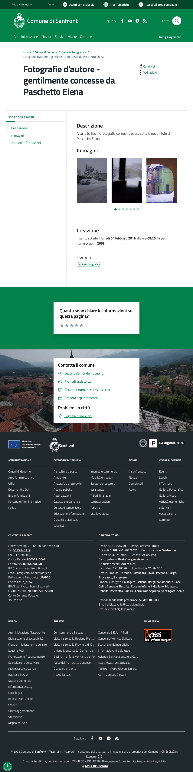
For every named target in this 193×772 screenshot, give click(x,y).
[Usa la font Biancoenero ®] (78, 4)
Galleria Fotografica (171, 489)
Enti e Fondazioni (19, 495)
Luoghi (163, 477)
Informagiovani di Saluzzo (114, 650)
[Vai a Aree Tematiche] (116, 4)
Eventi (163, 471)
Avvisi (132, 489)
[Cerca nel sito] (176, 20)
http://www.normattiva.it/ (114, 662)
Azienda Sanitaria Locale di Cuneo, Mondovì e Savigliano (133, 656)
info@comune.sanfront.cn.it (34, 573)
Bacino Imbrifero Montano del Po (74, 656)
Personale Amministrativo (24, 501)
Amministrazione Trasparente (26, 632)
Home (27, 52)
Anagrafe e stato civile (68, 483)
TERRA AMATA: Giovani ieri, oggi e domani (124, 668)
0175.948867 (22, 554)
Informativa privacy (20, 686)
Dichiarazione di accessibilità (25, 638)
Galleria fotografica (73, 52)
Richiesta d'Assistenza (22, 668)
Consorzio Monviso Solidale (115, 638)
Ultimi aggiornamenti (21, 710)
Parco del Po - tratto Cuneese (72, 662)
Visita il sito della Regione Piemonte (76, 638)
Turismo (95, 507)
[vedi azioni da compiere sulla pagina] (147, 72)
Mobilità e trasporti (102, 477)
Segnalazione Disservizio (23, 662)
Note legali (15, 692)
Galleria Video (167, 495)
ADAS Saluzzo (62, 674)
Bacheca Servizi (18, 674)
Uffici (11, 483)
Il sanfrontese (137, 471)
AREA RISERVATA (94, 766)
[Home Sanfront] (47, 21)
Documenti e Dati (19, 489)
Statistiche (15, 716)
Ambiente (60, 477)
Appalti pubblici (63, 489)
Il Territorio (165, 483)
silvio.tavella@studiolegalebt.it (126, 604)
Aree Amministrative (21, 477)
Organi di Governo (19, 471)
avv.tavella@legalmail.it (120, 609)
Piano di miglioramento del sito (27, 644)
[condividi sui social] (146, 66)
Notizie (133, 477)
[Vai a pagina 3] (123, 209)
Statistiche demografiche (113, 644)
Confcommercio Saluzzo (68, 632)
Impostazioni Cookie (20, 698)
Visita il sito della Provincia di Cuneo (76, 644)
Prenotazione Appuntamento (26, 656)
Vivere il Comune (46, 52)
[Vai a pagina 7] (138, 209)
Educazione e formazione (69, 513)
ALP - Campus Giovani (112, 674)
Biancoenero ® (111, 761)
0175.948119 (22, 550)
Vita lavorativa (99, 513)
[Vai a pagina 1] (115, 209)
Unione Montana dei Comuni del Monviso (79, 650)
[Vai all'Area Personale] (157, 4)
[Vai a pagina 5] (130, 209)
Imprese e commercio (103, 471)
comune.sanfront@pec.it (31, 568)
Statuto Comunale (19, 680)
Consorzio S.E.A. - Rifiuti (113, 632)
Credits (12, 704)
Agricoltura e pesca (65, 471)
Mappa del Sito (17, 722)
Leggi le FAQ (16, 650)
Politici (12, 507)
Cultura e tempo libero (67, 507)
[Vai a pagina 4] (127, 209)
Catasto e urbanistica (67, 501)
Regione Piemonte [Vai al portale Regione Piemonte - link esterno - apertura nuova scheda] (22, 4)
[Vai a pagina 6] (134, 209)
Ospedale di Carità (65, 668)
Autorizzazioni (62, 495)
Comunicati (136, 483)
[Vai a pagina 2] (119, 209)
